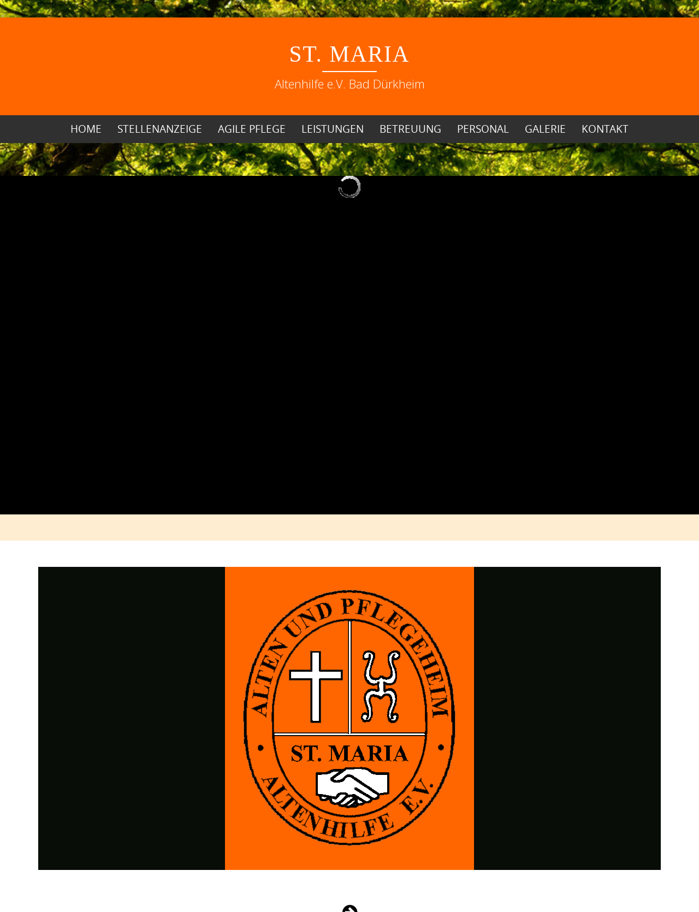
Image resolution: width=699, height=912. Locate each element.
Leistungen (332, 129)
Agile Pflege (252, 129)
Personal (483, 129)
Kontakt (605, 129)
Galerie (545, 129)
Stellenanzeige (159, 129)
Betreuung (410, 129)
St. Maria (349, 54)
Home (86, 129)
